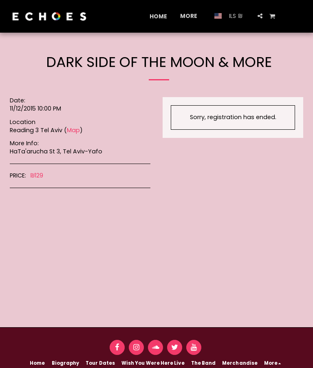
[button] (260, 16)
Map (73, 130)
